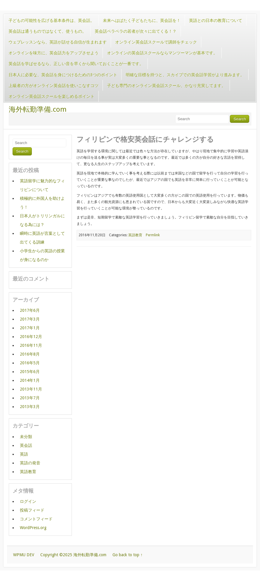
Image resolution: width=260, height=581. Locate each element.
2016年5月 (30, 362)
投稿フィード (32, 510)
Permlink (153, 235)
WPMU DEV (23, 554)
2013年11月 (31, 389)
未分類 (26, 436)
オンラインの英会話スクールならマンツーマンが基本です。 (162, 52)
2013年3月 (30, 406)
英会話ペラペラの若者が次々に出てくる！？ (135, 31)
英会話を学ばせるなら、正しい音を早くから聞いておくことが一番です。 (75, 63)
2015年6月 (30, 371)
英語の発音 (30, 463)
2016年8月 (30, 354)
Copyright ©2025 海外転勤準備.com (73, 554)
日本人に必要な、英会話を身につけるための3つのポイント (62, 74)
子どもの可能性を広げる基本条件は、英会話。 (51, 20)
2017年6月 (30, 310)
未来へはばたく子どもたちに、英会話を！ (142, 20)
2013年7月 (30, 398)
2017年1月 (30, 328)
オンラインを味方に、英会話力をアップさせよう (53, 52)
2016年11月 (31, 345)
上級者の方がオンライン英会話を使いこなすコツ (53, 85)
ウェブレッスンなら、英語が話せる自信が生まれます (57, 42)
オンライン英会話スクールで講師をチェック (156, 42)
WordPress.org (33, 527)
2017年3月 (30, 319)
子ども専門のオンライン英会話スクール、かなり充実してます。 (166, 85)
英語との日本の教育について (215, 20)
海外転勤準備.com (38, 109)
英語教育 (135, 235)
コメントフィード (36, 519)
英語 (24, 454)
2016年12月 (31, 336)
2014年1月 (30, 380)
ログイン (28, 501)
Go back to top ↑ (127, 554)
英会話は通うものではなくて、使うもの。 (47, 31)
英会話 (26, 445)
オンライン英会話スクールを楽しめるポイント (51, 96)
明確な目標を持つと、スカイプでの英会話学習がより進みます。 (185, 74)
